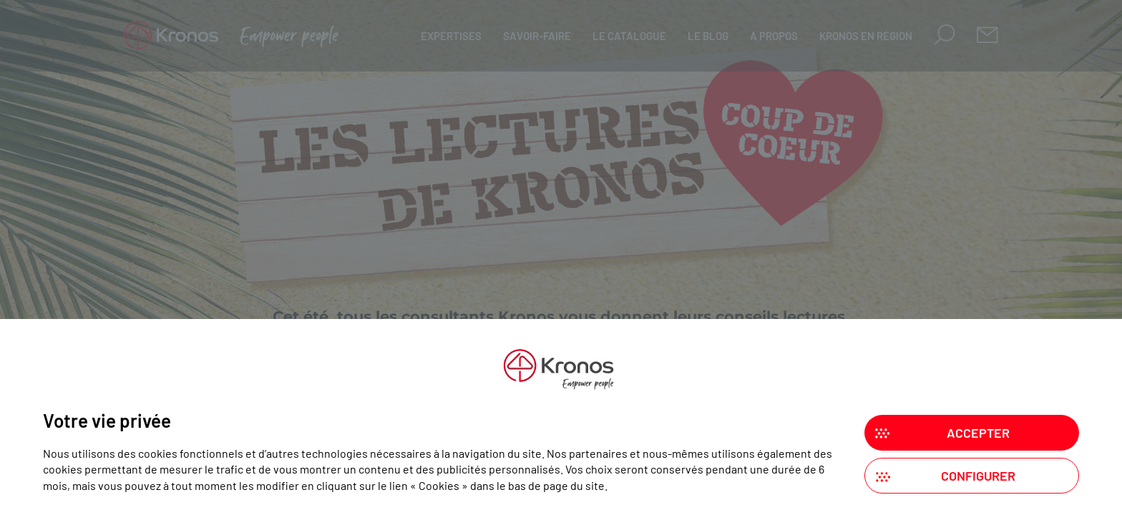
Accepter (978, 433)
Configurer (978, 476)
